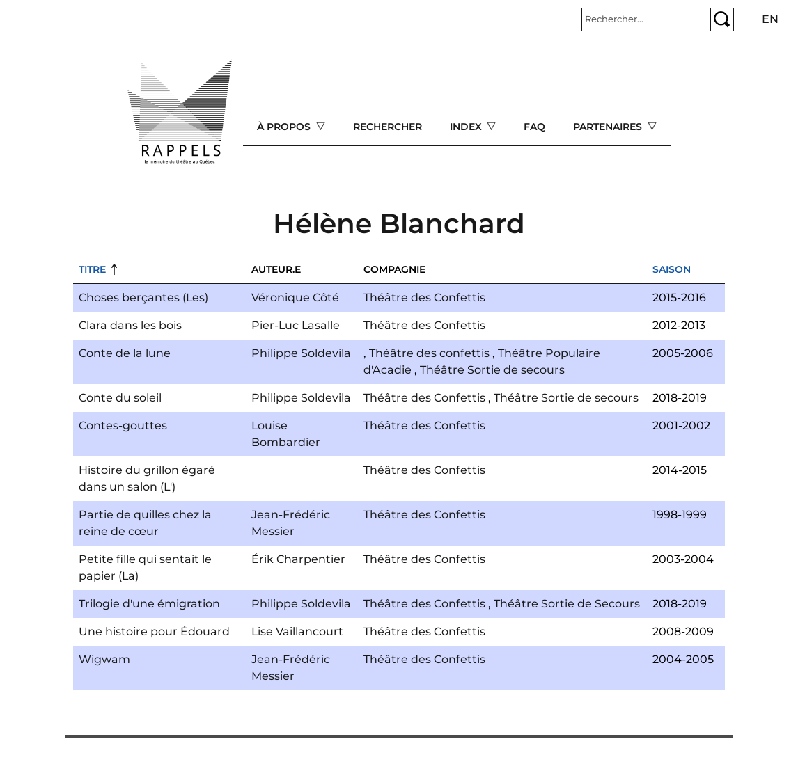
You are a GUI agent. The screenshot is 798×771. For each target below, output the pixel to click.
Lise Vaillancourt (297, 631)
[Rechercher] (646, 19)
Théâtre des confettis (429, 353)
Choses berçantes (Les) (143, 297)
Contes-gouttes (123, 425)
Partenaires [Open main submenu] (609, 126)
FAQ (534, 126)
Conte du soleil (120, 397)
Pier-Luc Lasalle (295, 325)
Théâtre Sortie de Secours (567, 603)
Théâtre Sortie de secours (492, 369)
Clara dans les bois (130, 325)
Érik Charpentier (298, 559)
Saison (671, 269)
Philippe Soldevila (301, 353)
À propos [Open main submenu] (285, 126)
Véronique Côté (295, 297)
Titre (92, 269)
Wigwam (104, 659)
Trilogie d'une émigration (149, 603)
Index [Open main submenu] (467, 126)
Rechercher (387, 126)
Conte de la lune (125, 353)
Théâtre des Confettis (424, 297)
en (770, 19)
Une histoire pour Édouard (154, 631)
